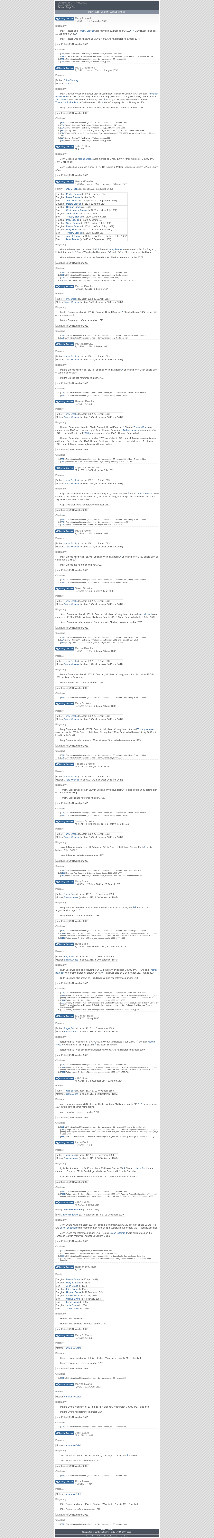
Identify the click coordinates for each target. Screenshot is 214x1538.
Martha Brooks (73, 194)
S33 (62, 1251)
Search (104, 12)
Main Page (93, 12)
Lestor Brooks (73, 197)
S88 (62, 1136)
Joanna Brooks (85, 159)
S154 (63, 130)
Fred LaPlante (107, 1530)
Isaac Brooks (72, 239)
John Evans (72, 1286)
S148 (63, 133)
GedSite (99, 1536)
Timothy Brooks (86, 31)
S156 (63, 873)
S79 (62, 56)
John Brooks (61, 99)
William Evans (73, 1299)
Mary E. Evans (73, 1282)
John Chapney (71, 80)
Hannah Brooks (74, 207)
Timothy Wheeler (145, 729)
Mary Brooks (72, 220)
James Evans (73, 1308)
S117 (63, 933)
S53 (62, 1256)
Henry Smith (141, 1168)
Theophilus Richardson (67, 102)
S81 (62, 525)
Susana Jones (71, 897)
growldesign (124, 1536)
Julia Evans (72, 1305)
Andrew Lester (130, 430)
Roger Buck (70, 894)
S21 (62, 59)
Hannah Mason (145, 493)
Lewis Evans (72, 1302)
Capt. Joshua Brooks (76, 210)
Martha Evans (73, 1279)
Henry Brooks (71, 189)
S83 (62, 1003)
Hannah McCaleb (72, 1348)
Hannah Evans (73, 1292)
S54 (62, 54)
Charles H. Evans (70, 1215)
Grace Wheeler (71, 302)
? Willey (87, 433)
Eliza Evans (72, 1289)
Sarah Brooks (73, 213)
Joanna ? (68, 83)
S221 (63, 1259)
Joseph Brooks (73, 236)
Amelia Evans (73, 1295)
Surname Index (117, 12)
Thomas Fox (140, 427)
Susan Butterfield (73, 1209)
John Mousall (145, 614)
